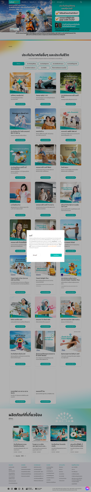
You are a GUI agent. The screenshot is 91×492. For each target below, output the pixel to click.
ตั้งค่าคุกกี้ (35, 255)
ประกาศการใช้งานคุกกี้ (52, 246)
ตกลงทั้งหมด (56, 255)
